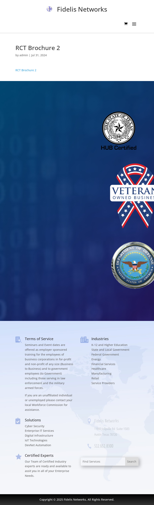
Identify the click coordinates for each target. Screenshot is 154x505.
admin (23, 55)
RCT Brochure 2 (25, 70)
